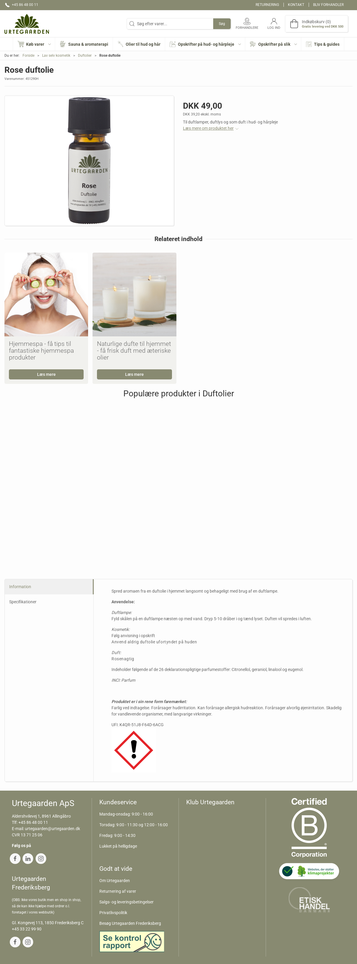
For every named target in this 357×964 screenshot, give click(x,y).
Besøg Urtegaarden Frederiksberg (130, 923)
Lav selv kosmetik (56, 55)
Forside (28, 55)
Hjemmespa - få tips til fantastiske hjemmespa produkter (41, 350)
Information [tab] (20, 586)
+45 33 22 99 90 (27, 929)
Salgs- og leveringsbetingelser (126, 902)
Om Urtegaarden (114, 880)
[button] (34, 44)
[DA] (26, 24)
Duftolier (85, 55)
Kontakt (296, 5)
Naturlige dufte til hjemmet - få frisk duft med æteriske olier (134, 350)
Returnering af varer (117, 891)
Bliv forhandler (328, 5)
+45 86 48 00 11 (33, 822)
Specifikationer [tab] (22, 601)
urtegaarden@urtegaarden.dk (52, 828)
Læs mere (46, 374)
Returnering (267, 5)
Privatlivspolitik (113, 912)
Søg (222, 24)
